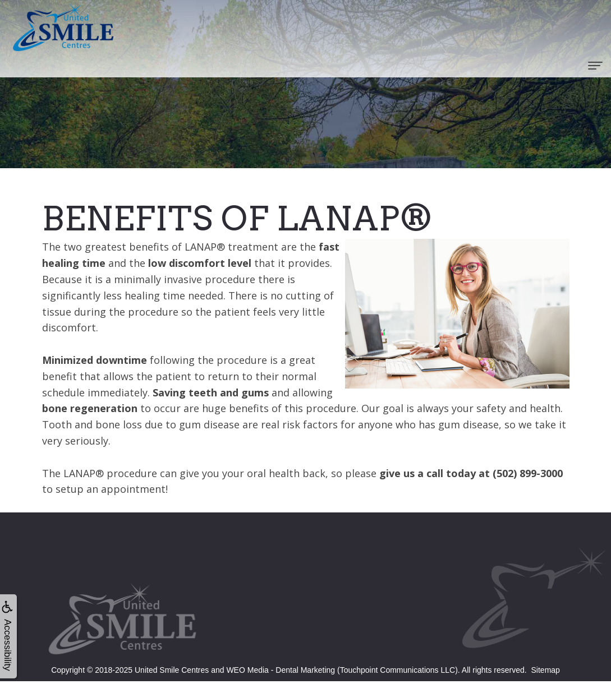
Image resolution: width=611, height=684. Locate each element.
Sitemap (545, 669)
